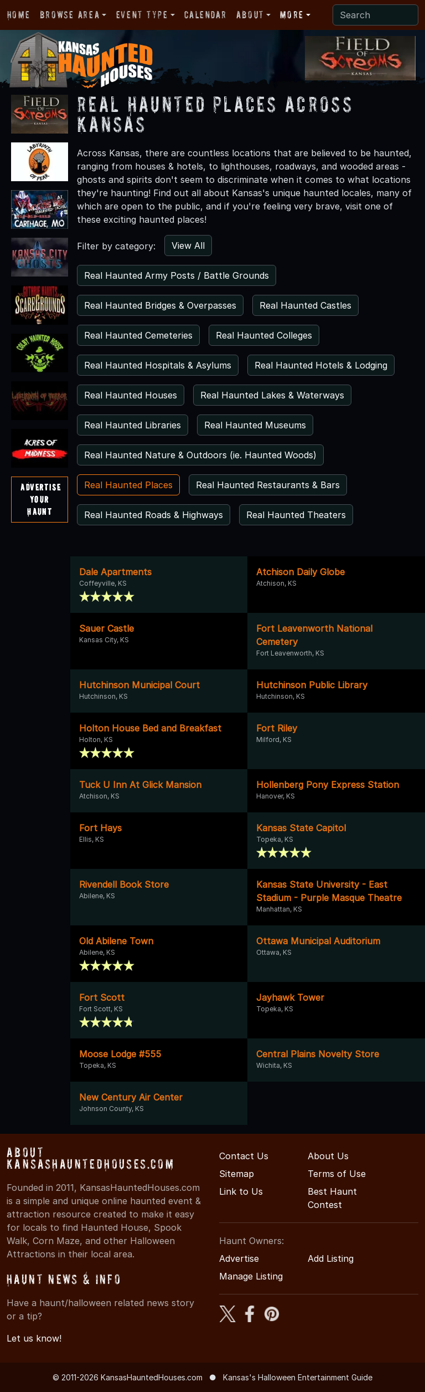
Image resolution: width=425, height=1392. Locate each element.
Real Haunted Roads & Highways (153, 514)
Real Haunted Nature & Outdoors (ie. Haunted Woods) (200, 454)
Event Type (142, 15)
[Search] (375, 14)
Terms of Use (337, 1173)
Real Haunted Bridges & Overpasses (160, 305)
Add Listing (331, 1258)
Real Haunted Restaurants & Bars (268, 484)
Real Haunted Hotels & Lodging (321, 365)
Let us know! (34, 1338)
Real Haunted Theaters (296, 514)
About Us (328, 1155)
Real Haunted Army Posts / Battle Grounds (176, 275)
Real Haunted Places (128, 484)
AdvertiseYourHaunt (40, 499)
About (250, 15)
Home (18, 15)
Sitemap (236, 1173)
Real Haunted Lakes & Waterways (272, 395)
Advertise (239, 1258)
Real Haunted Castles (305, 305)
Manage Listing (251, 1276)
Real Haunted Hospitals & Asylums (157, 365)
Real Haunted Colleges (264, 335)
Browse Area (70, 15)
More (291, 15)
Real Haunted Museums (255, 425)
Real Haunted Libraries (132, 425)
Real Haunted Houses (130, 395)
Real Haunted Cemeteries (138, 335)
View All (188, 245)
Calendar (205, 15)
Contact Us (243, 1155)
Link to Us (241, 1191)
